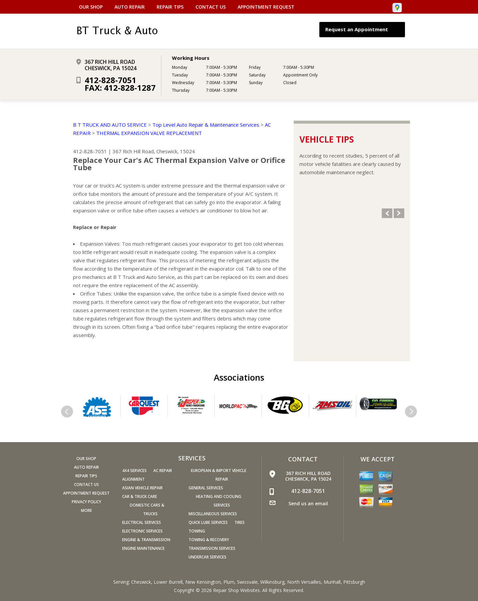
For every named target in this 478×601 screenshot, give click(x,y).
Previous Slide (387, 213)
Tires (239, 522)
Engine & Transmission (146, 539)
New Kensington (203, 582)
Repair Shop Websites (236, 590)
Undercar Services (207, 557)
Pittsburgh (354, 582)
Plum (228, 582)
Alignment (133, 479)
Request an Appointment (363, 29)
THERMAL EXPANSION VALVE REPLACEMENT (149, 133)
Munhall (332, 582)
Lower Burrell (168, 582)
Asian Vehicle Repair (142, 488)
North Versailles (304, 582)
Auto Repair (130, 7)
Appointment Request (266, 7)
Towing (197, 531)
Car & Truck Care (139, 496)
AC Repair (162, 470)
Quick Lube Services (208, 522)
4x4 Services (134, 470)
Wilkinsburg (272, 582)
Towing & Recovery (209, 539)
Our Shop (91, 7)
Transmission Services (212, 548)
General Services (206, 488)
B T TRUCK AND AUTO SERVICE (110, 124)
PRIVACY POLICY (86, 502)
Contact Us (211, 7)
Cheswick (141, 582)
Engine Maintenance (143, 548)
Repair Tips (170, 7)
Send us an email (308, 503)
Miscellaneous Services (213, 514)
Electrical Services (141, 522)
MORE (86, 510)
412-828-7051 (110, 79)
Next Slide (399, 213)
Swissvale (247, 582)
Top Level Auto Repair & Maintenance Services (205, 124)
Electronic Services (142, 531)
